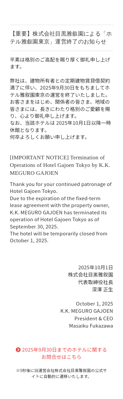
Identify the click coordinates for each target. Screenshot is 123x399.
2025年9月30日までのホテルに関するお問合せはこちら (61, 353)
